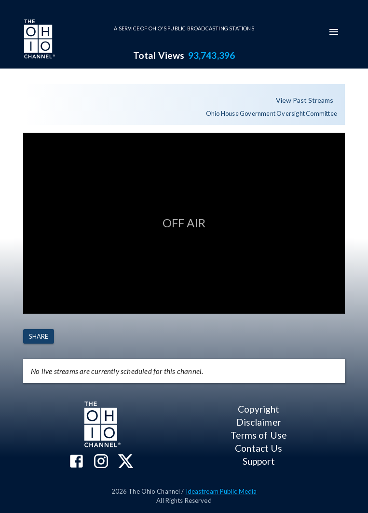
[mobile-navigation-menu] (333, 32)
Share (38, 336)
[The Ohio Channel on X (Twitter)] (125, 462)
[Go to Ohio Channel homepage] (38, 40)
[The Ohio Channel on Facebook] (76, 462)
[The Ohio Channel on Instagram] (101, 462)
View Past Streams (304, 101)
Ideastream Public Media (221, 491)
